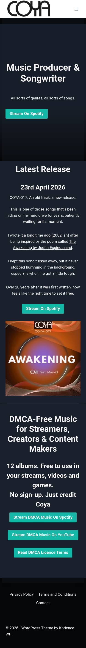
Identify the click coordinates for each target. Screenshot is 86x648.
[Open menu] (76, 9)
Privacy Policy (22, 594)
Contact (43, 602)
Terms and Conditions (57, 594)
